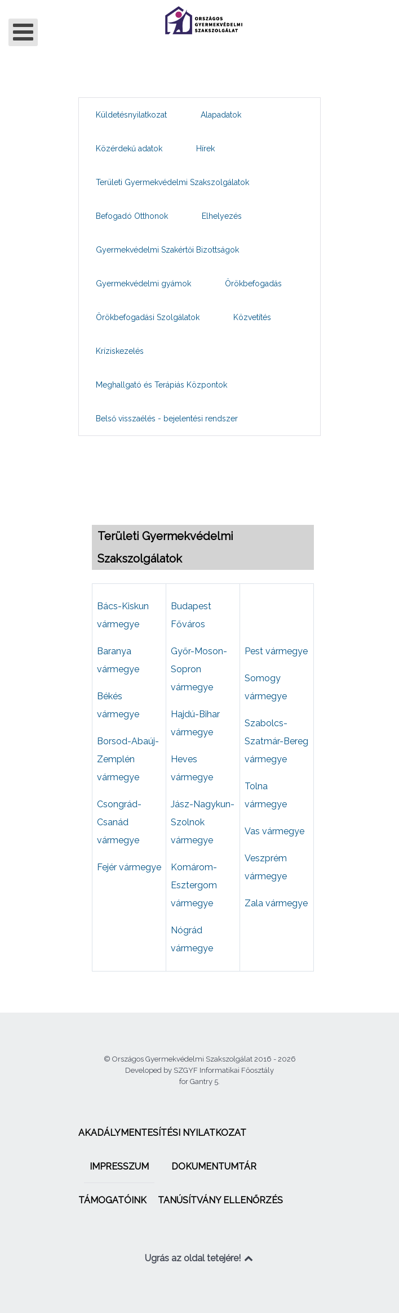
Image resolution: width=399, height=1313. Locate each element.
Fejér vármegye (129, 867)
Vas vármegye (274, 831)
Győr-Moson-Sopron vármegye (199, 669)
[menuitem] (131, 115)
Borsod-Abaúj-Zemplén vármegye (128, 759)
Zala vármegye (276, 903)
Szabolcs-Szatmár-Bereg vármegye (276, 741)
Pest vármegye (276, 651)
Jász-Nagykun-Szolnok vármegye (202, 822)
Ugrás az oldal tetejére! (200, 1258)
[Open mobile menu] (23, 32)
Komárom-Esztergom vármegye (194, 885)
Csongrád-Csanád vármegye (119, 822)
